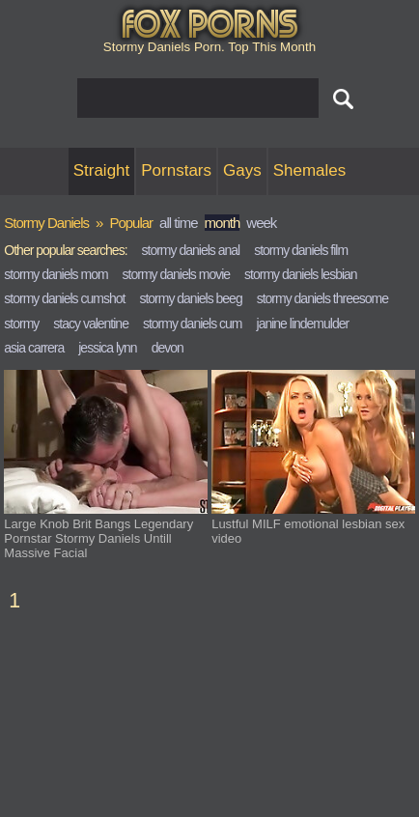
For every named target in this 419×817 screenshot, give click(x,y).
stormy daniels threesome (322, 298)
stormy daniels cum (192, 323)
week (261, 222)
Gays (242, 170)
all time (178, 222)
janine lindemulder (303, 323)
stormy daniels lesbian (300, 274)
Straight (101, 170)
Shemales (310, 170)
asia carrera (34, 347)
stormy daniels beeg (190, 298)
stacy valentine (90, 323)
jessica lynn (107, 347)
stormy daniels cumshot (64, 298)
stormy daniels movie (177, 274)
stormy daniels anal (191, 250)
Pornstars (176, 170)
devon (167, 347)
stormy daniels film (301, 250)
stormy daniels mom (55, 274)
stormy (21, 323)
